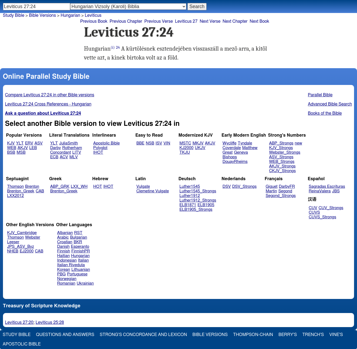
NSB (150, 143)
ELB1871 (188, 205)
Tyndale (245, 143)
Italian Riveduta (71, 265)
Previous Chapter (126, 21)
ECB (54, 157)
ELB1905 (206, 205)
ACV (64, 157)
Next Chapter (235, 21)
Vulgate (143, 187)
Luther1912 (190, 196)
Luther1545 (190, 187)
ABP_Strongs (281, 143)
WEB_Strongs (281, 162)
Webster (32, 237)
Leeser (13, 242)
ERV (29, 143)
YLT (19, 143)
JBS (336, 191)
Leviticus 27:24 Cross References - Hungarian (48, 104)
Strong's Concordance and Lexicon (143, 334)
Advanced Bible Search (330, 104)
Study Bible (13, 15)
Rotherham (72, 148)
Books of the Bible (325, 113)
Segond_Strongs (281, 196)
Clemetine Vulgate (152, 191)
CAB (40, 191)
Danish (63, 247)
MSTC (185, 143)
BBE (140, 143)
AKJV (23, 148)
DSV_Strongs (244, 187)
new (298, 143)
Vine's (336, 334)
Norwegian (66, 279)
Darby (55, 148)
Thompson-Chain (253, 334)
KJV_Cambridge (22, 233)
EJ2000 (26, 251)
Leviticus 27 (186, 21)
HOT (97, 187)
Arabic (63, 237)
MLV (73, 157)
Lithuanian (80, 270)
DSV (227, 187)
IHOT (98, 152)
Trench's (313, 334)
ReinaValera (320, 191)
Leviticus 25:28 (50, 322)
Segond (285, 191)
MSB (20, 152)
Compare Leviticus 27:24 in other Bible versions (49, 95)
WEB (11, 148)
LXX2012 (15, 196)
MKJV (198, 143)
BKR (78, 242)
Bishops (230, 157)
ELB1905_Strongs (196, 210)
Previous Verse (158, 21)
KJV (11, 143)
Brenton (32, 187)
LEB (33, 148)
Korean (63, 270)
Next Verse (210, 21)
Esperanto (80, 247)
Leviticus (93, 15)
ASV (39, 143)
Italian (83, 260)
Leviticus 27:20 (19, 322)
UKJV (200, 148)
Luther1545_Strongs (198, 191)
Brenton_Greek (20, 191)
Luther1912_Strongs (198, 200)
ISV (159, 143)
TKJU (185, 152)
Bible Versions (42, 15)
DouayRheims (235, 162)
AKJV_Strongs (282, 166)
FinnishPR (80, 251)
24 (118, 47)
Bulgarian (78, 237)
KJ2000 (187, 148)
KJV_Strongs (281, 148)
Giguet (272, 187)
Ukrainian (85, 283)
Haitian (63, 256)
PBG (61, 274)
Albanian (65, 233)
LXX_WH (79, 187)
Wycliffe (229, 143)
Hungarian (70, 15)
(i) (113, 47)
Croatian (64, 242)
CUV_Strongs (331, 208)
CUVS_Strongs (322, 217)
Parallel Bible (320, 95)
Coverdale (232, 148)
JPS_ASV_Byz (20, 247)
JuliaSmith (68, 143)
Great (228, 152)
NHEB (12, 251)
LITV (76, 152)
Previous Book (93, 21)
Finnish (63, 251)
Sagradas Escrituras (327, 187)
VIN (166, 143)
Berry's (287, 334)
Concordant (60, 152)
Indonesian (67, 260)
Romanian (66, 283)
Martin (271, 191)
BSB (11, 152)
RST (78, 233)
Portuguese (77, 274)
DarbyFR (287, 187)
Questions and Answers (65, 334)
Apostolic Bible (22, 344)
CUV (313, 208)
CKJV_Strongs (282, 171)
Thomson (15, 187)
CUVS (314, 212)
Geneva (241, 152)
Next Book (259, 21)
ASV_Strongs (281, 157)
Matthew (250, 148)
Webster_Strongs (284, 152)
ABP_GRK (59, 187)
